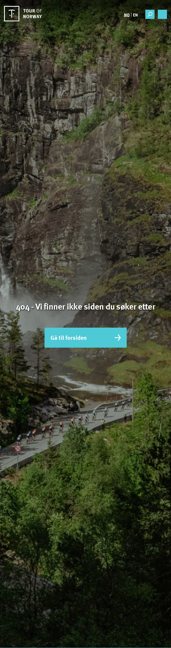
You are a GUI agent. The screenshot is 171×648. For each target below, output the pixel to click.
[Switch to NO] (127, 14)
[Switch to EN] (135, 14)
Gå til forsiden (86, 337)
